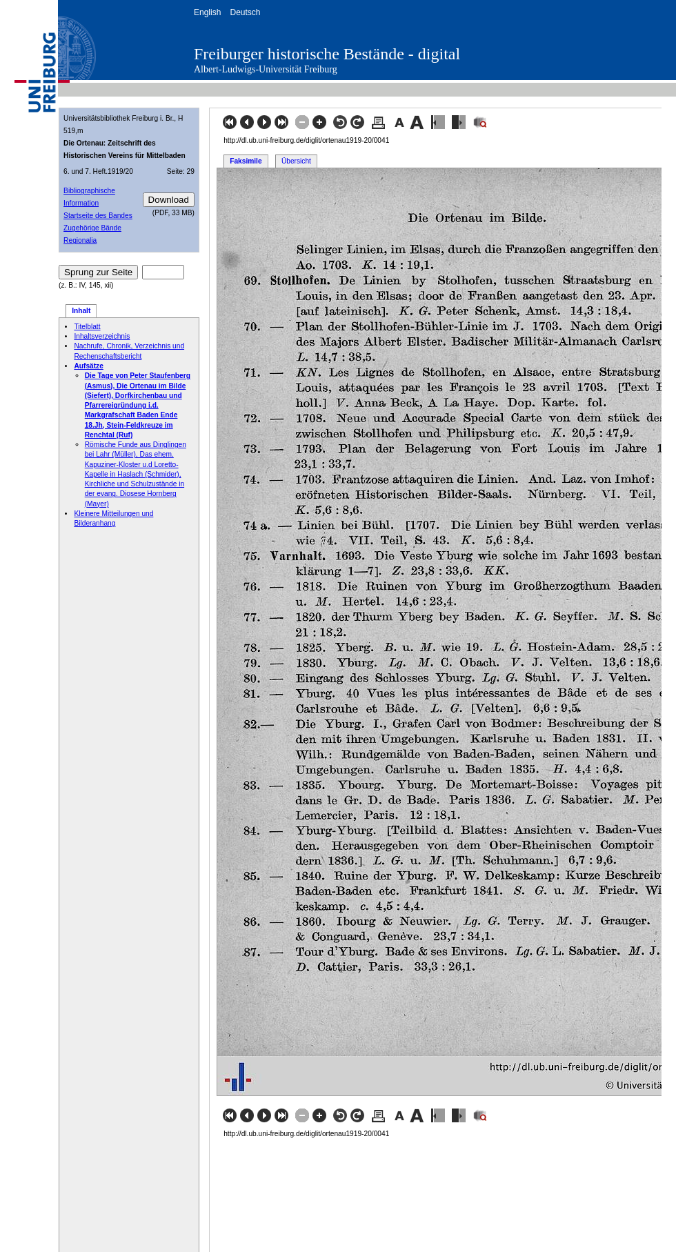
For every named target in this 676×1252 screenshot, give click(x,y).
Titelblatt (87, 326)
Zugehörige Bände (92, 228)
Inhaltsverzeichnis (102, 336)
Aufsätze (88, 366)
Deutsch (245, 12)
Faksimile (245, 161)
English (207, 12)
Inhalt (81, 311)
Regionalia (80, 240)
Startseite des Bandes (97, 215)
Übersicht (296, 161)
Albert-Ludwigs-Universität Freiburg (265, 69)
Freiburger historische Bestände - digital (327, 54)
